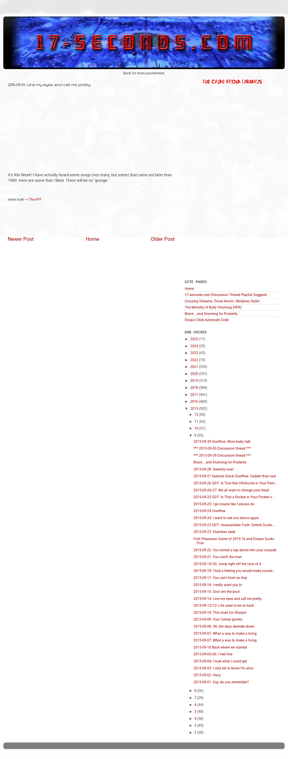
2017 (194, 395)
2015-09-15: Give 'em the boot (216, 592)
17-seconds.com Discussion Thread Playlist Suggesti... (227, 295)
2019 (194, 381)
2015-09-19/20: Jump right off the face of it (227, 564)
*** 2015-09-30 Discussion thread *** (222, 448)
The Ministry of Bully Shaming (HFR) (213, 307)
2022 (194, 360)
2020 (194, 374)
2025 (194, 339)
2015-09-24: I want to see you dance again (226, 518)
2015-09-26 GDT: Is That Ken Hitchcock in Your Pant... (235, 483)
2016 (194, 401)
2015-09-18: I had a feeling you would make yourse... (234, 571)
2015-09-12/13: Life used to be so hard (223, 605)
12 (196, 414)
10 (196, 428)
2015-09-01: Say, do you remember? (221, 682)
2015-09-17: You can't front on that (220, 578)
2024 (194, 346)
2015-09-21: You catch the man (217, 557)
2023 (194, 353)
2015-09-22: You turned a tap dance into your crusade (234, 550)
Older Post (163, 239)
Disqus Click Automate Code (207, 320)
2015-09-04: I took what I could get (220, 661)
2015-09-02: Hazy (207, 675)
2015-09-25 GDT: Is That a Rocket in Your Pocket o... (233, 497)
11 (196, 421)
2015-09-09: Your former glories (217, 619)
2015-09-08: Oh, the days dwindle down (223, 626)
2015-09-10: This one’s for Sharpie (219, 612)
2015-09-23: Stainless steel (214, 532)
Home (92, 239)
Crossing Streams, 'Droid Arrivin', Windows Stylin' (222, 301)
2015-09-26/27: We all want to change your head (231, 490)
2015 (194, 408)
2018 (194, 388)
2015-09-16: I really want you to (217, 585)
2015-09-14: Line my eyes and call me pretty (227, 599)
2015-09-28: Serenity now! (213, 469)
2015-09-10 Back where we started (220, 647)
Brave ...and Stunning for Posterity (211, 314)
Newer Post (21, 239)
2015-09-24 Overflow (209, 511)
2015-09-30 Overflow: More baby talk (221, 441)
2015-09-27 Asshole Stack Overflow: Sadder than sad (234, 476)
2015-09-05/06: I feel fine (212, 654)
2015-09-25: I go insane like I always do (223, 504)
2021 (194, 367)
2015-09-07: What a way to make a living (225, 633)
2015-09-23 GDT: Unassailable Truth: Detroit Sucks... (234, 525)
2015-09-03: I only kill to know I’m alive (223, 668)
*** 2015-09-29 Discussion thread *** (222, 455)
